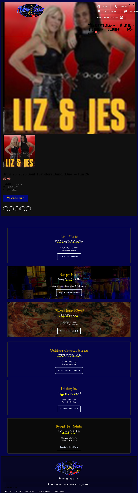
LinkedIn (17, 199)
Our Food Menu (50, 488)
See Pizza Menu (69, 321)
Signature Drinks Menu (69, 283)
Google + (22, 199)
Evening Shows (44, 482)
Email (28, 199)
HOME (102, 6)
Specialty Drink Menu (69, 437)
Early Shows (59, 482)
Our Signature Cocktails (70, 488)
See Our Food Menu (69, 399)
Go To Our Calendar (69, 247)
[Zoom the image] (69, 452)
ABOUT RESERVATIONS (109, 17)
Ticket (14, 180)
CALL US (121, 6)
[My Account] (89, 33)
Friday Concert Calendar (69, 361)
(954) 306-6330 (68, 469)
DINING (125, 25)
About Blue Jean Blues (14, 488)
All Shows (9, 482)
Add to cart (17, 188)
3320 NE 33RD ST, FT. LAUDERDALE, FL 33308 (69, 475)
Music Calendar (100, 25)
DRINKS (94, 29)
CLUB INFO (114, 29)
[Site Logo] (30, 10)
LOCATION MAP (108, 11)
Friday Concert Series (25, 482)
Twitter (11, 199)
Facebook (5, 199)
